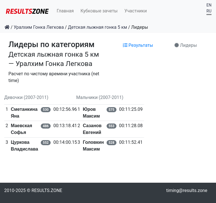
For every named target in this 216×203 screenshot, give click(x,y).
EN (209, 5)
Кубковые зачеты (99, 11)
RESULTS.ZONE (47, 190)
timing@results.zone (186, 190)
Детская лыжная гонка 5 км (97, 27)
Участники (135, 11)
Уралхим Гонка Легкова (39, 27)
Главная (65, 11)
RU (209, 11)
